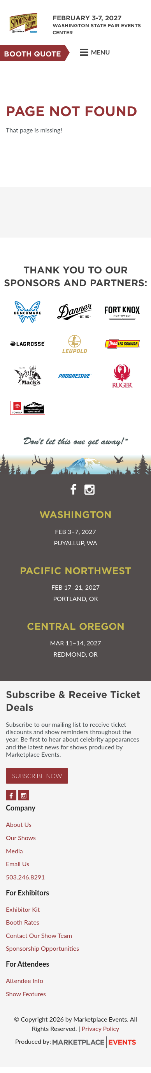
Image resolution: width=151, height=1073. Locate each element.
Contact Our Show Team (39, 935)
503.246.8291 (25, 877)
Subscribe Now (37, 775)
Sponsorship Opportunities (42, 948)
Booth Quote (32, 54)
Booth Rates (22, 922)
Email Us (17, 863)
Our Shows (21, 837)
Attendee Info (24, 980)
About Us (19, 824)
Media (14, 851)
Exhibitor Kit (23, 909)
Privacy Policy (100, 1028)
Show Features (26, 993)
